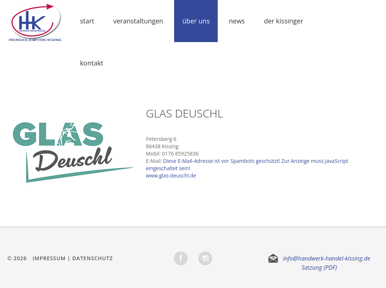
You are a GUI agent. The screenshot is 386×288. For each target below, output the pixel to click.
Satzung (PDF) (319, 267)
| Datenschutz (90, 258)
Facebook (181, 258)
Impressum (49, 258)
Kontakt (91, 63)
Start (87, 20)
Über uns (196, 20)
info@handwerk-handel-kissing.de (326, 258)
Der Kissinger (283, 20)
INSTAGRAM (205, 258)
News (237, 20)
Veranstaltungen (138, 20)
